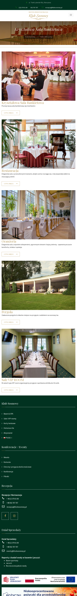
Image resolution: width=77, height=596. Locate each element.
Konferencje (8, 471)
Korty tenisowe (9, 423)
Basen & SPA (8, 414)
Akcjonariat (7, 433)
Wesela (6, 457)
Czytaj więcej (9, 113)
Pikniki (6, 476)
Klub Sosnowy (30, 37)
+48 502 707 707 (12, 503)
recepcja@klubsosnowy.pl (53, 8)
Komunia (7, 462)
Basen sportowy (12, 560)
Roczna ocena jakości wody (16, 566)
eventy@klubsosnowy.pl (16, 551)
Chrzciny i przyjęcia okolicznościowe (17, 467)
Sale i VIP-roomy (9, 418)
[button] (38, 437)
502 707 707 (34, 8)
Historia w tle (8, 428)
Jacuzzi (9, 563)
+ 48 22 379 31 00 (13, 499)
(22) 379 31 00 (23, 8)
